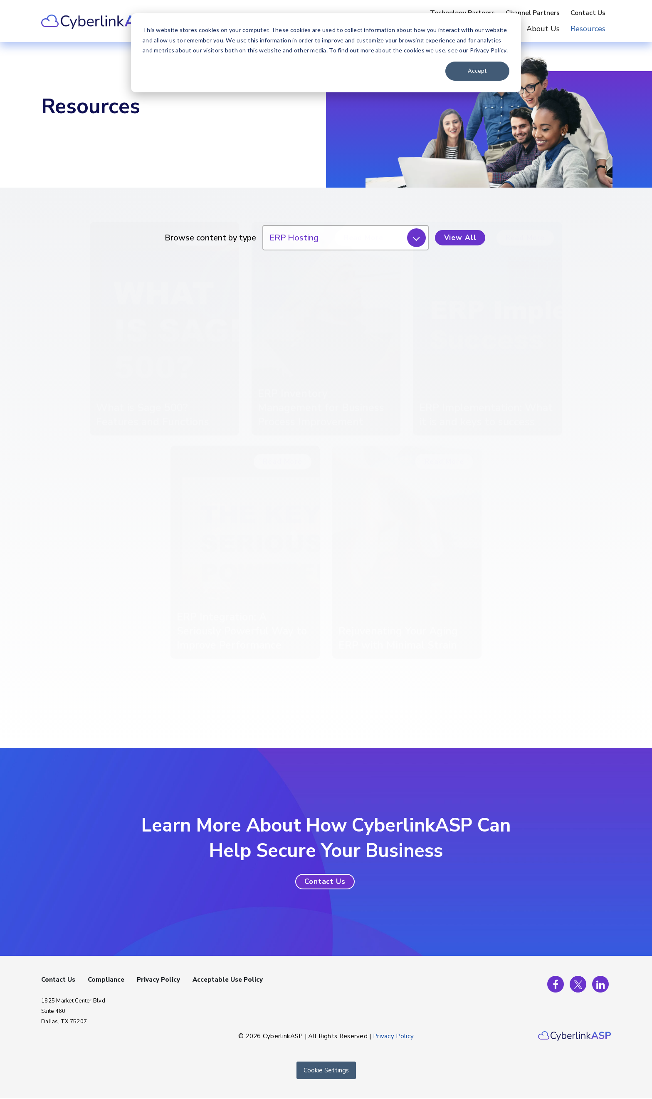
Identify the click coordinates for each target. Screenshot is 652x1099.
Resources (587, 29)
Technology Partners (462, 12)
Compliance (106, 979)
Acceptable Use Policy (228, 979)
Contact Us (587, 12)
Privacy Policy (158, 979)
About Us (543, 29)
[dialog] (326, 52)
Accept (477, 70)
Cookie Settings (326, 1070)
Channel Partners (533, 12)
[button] (325, 881)
